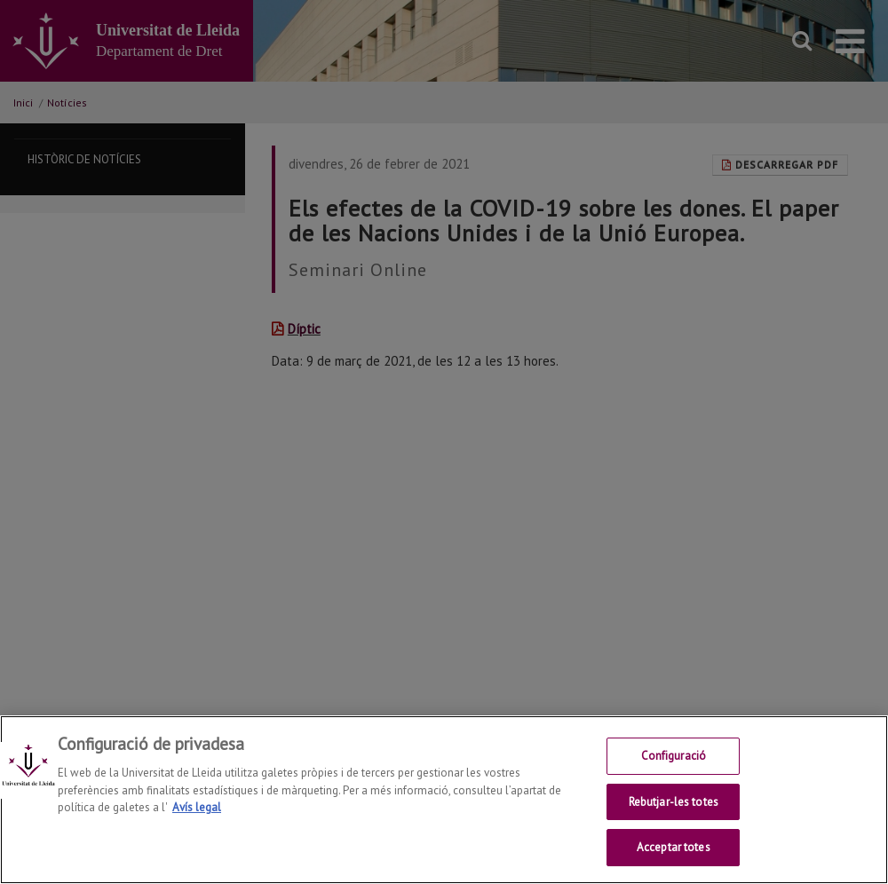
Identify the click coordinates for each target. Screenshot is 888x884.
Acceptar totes (673, 848)
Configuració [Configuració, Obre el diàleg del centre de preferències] (674, 756)
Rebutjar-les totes (673, 802)
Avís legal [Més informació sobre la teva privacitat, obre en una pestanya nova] (196, 808)
